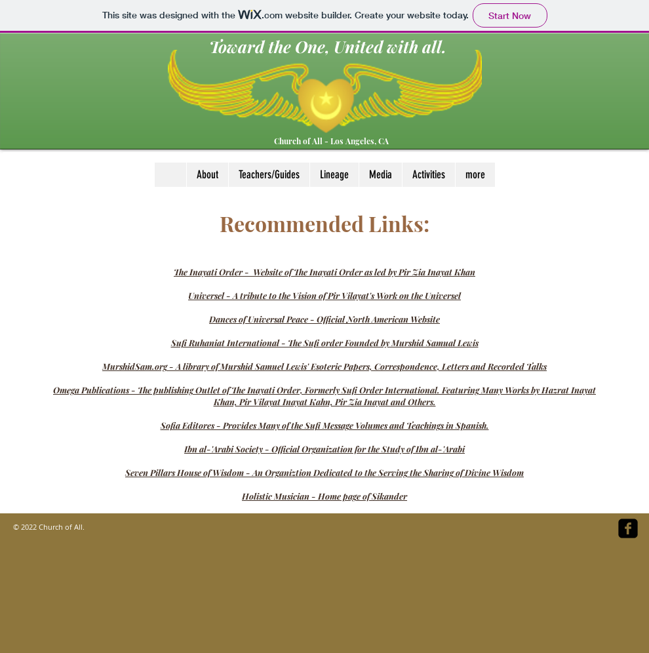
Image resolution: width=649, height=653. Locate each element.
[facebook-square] (628, 528)
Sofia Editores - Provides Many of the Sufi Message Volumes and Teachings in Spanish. (325, 425)
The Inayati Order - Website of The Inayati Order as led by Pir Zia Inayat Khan (324, 271)
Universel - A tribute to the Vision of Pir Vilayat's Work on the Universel (324, 295)
